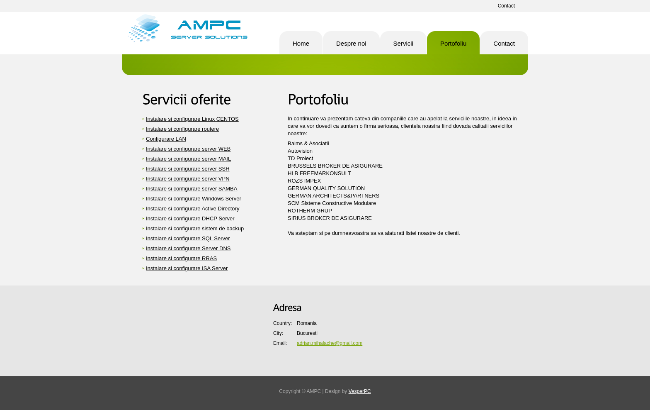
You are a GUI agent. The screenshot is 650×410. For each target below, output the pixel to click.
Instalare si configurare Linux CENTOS (192, 119)
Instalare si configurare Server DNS (188, 248)
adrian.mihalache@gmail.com (329, 343)
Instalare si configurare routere (182, 129)
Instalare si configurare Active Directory (192, 208)
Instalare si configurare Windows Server (193, 198)
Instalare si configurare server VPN (188, 179)
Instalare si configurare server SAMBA (191, 188)
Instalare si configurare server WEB (188, 149)
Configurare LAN (166, 139)
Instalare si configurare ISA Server (187, 268)
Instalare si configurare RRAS (181, 258)
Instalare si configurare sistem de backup (195, 228)
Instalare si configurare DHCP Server (190, 218)
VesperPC (360, 391)
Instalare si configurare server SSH (188, 169)
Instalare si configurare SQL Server (188, 238)
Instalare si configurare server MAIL (188, 159)
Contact (506, 6)
